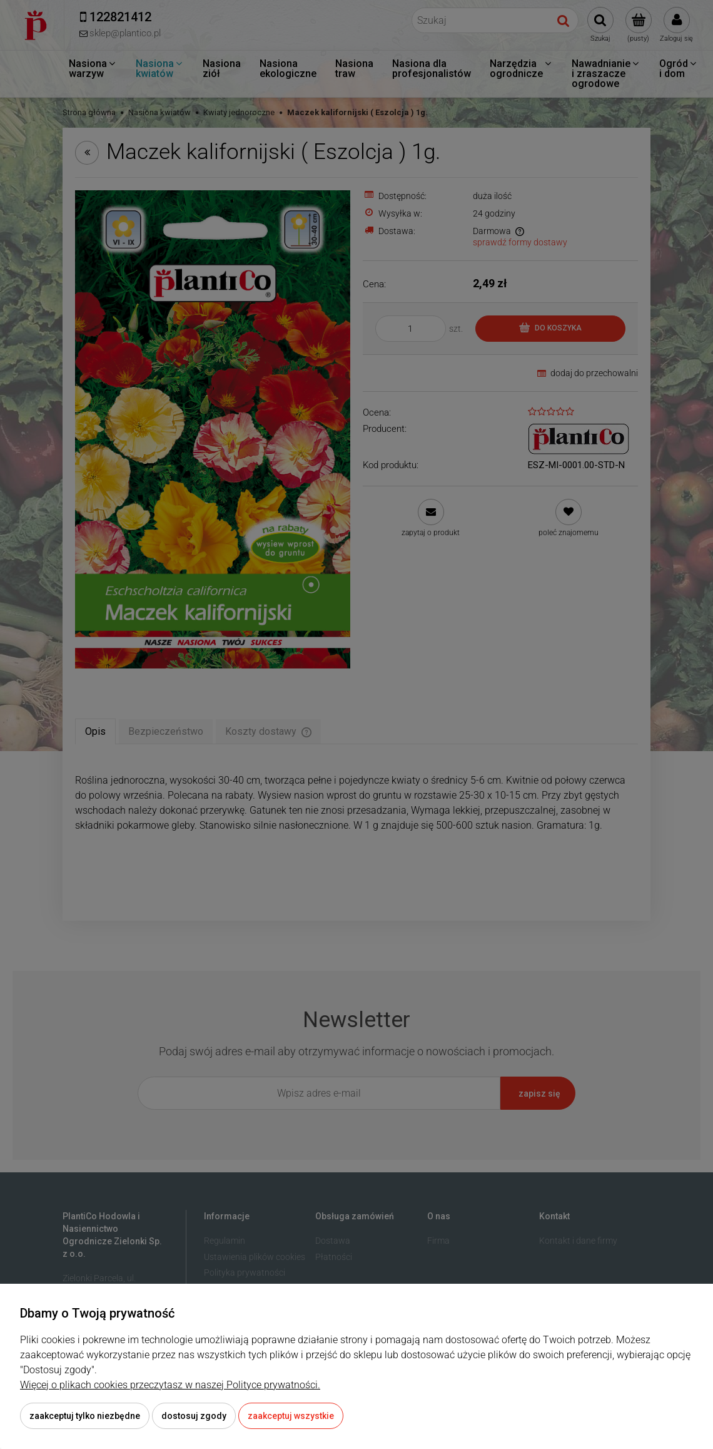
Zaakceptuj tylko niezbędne (84, 1416)
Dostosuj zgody (193, 1416)
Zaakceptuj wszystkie (291, 1416)
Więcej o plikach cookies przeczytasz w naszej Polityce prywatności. (170, 1385)
